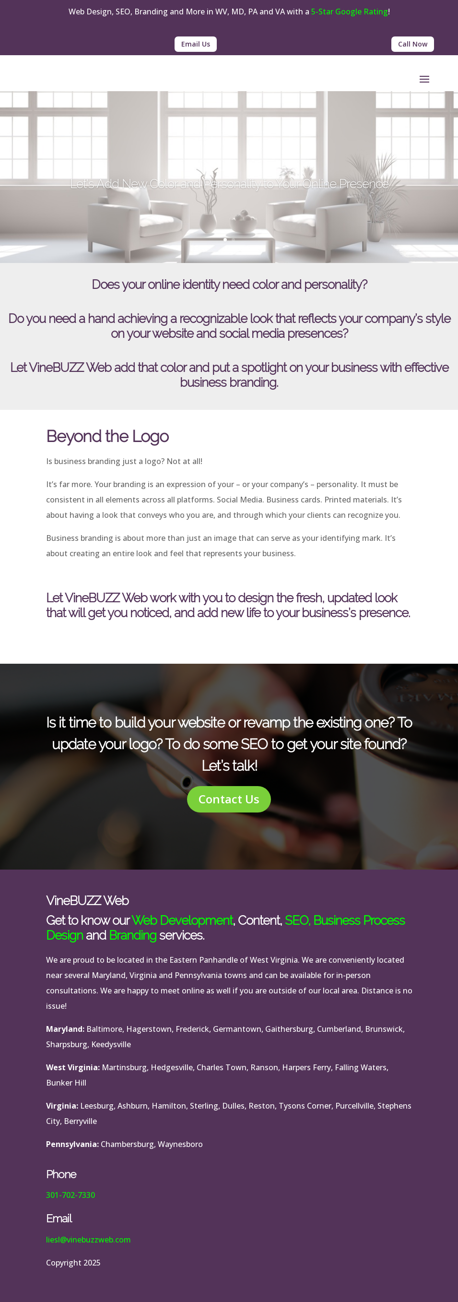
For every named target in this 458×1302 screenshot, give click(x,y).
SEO (296, 920)
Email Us (195, 43)
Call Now (412, 43)
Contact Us (229, 799)
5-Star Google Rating (349, 11)
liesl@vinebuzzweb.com (88, 1239)
